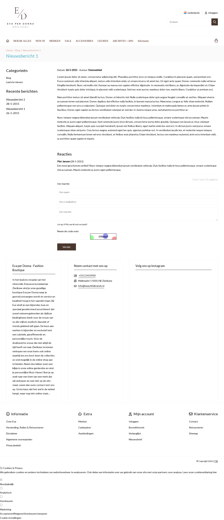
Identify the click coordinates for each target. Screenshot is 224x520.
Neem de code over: (68, 231)
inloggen (211, 12)
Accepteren (6, 513)
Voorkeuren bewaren (35, 513)
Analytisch (6, 492)
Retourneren (196, 427)
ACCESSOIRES (84, 40)
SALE (68, 40)
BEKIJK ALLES (22, 40)
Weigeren (18, 513)
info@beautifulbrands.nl (91, 285)
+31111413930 (87, 275)
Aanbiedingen (86, 433)
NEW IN (40, 40)
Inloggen (134, 421)
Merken (82, 421)
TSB (216, 461)
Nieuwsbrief (135, 439)
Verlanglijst (135, 433)
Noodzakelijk (7, 484)
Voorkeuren (6, 500)
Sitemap (193, 433)
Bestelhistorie (136, 427)
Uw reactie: (63, 183)
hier (215, 472)
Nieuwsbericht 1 (32, 50)
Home (9, 50)
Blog (17, 50)
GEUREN (103, 40)
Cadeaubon (84, 427)
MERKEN (54, 40)
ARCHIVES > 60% (123, 40)
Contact (193, 421)
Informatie (143, 40)
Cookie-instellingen (10, 517)
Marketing (5, 509)
